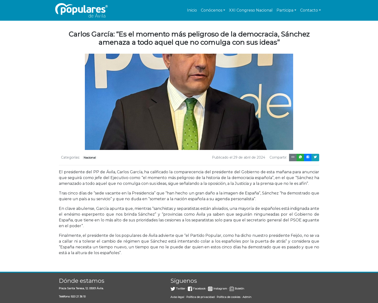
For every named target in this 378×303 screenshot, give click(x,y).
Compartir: (278, 157)
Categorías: (70, 157)
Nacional (90, 157)
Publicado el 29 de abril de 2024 (238, 157)
